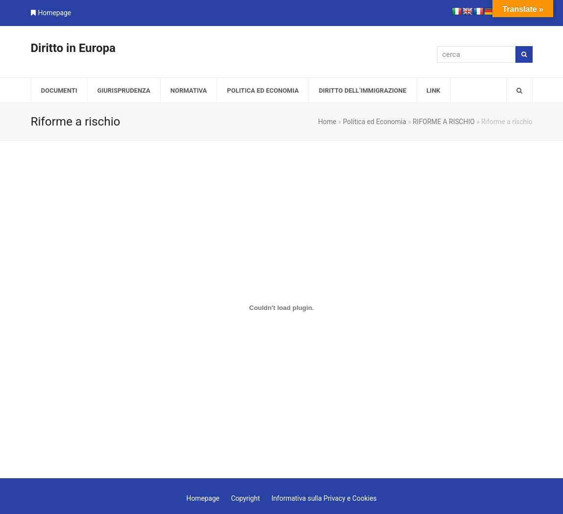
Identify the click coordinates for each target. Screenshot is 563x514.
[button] (519, 90)
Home (327, 122)
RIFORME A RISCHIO (443, 122)
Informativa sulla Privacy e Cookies (324, 498)
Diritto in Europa (73, 48)
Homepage (55, 13)
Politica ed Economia (374, 122)
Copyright (245, 498)
